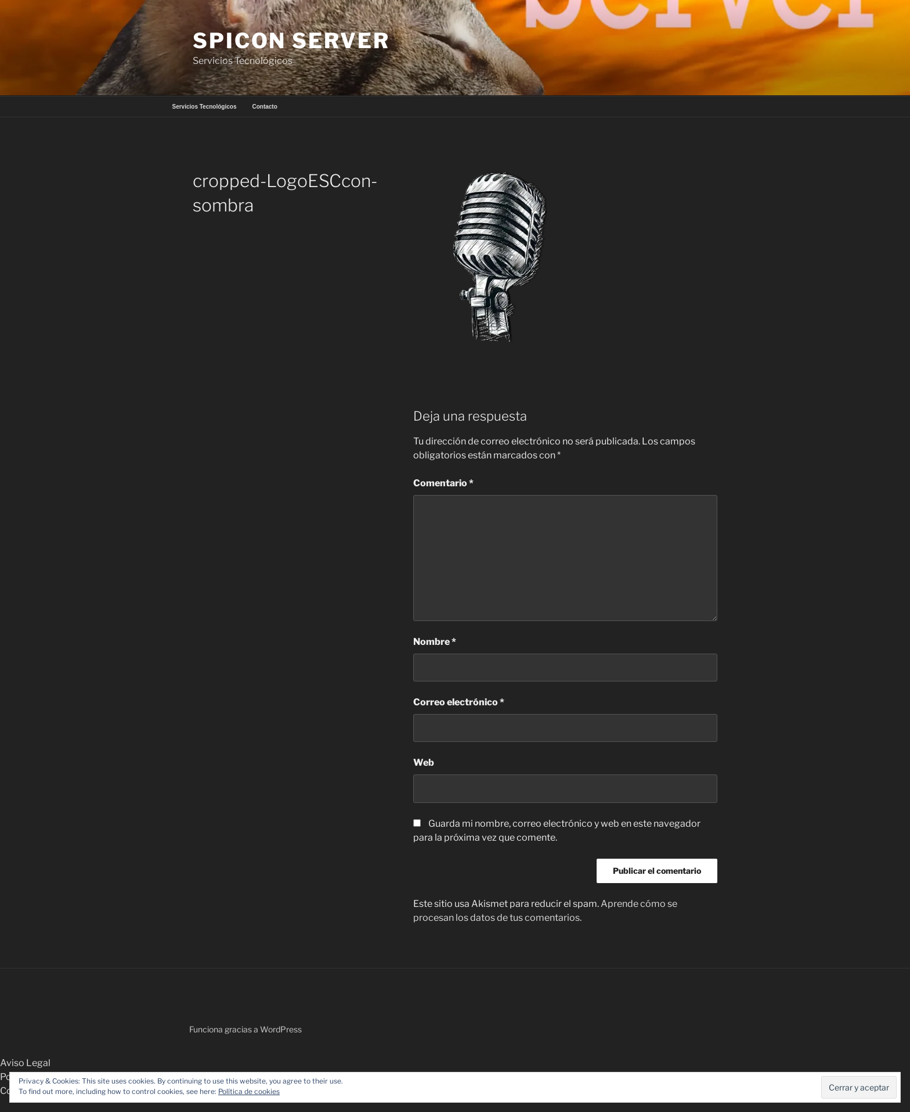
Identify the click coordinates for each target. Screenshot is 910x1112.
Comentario (443, 483)
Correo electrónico (458, 702)
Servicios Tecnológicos (204, 106)
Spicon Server (291, 40)
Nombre (434, 641)
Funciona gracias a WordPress (245, 1029)
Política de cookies (249, 1091)
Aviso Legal (25, 1062)
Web (423, 762)
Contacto (264, 106)
